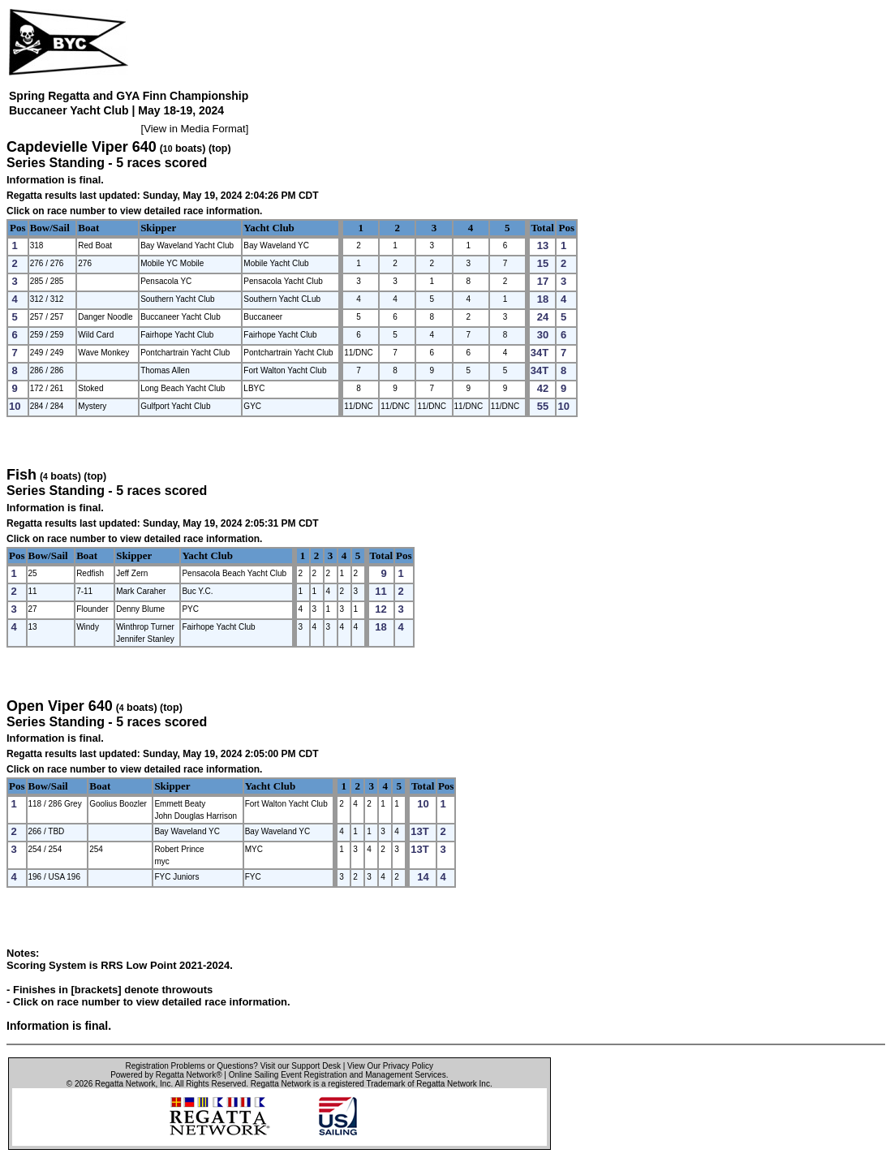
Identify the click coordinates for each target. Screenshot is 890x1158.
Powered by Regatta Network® (165, 1074)
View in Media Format (194, 129)
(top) (220, 148)
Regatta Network (125, 1083)
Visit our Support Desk (300, 1065)
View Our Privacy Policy (390, 1065)
